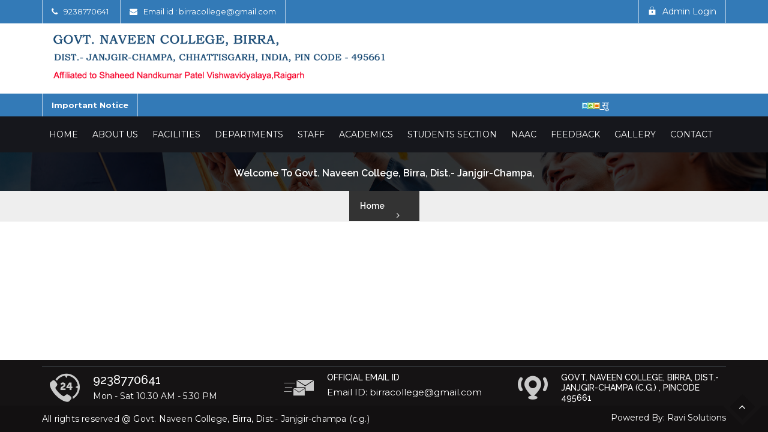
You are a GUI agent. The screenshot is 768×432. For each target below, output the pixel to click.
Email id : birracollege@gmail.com (209, 11)
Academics (366, 134)
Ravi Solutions (696, 417)
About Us (115, 134)
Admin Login (682, 11)
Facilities (176, 134)
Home (63, 134)
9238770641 (86, 11)
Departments (249, 134)
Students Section (452, 134)
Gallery (635, 134)
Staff (311, 134)
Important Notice (90, 105)
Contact (691, 134)
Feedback (575, 134)
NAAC (523, 134)
